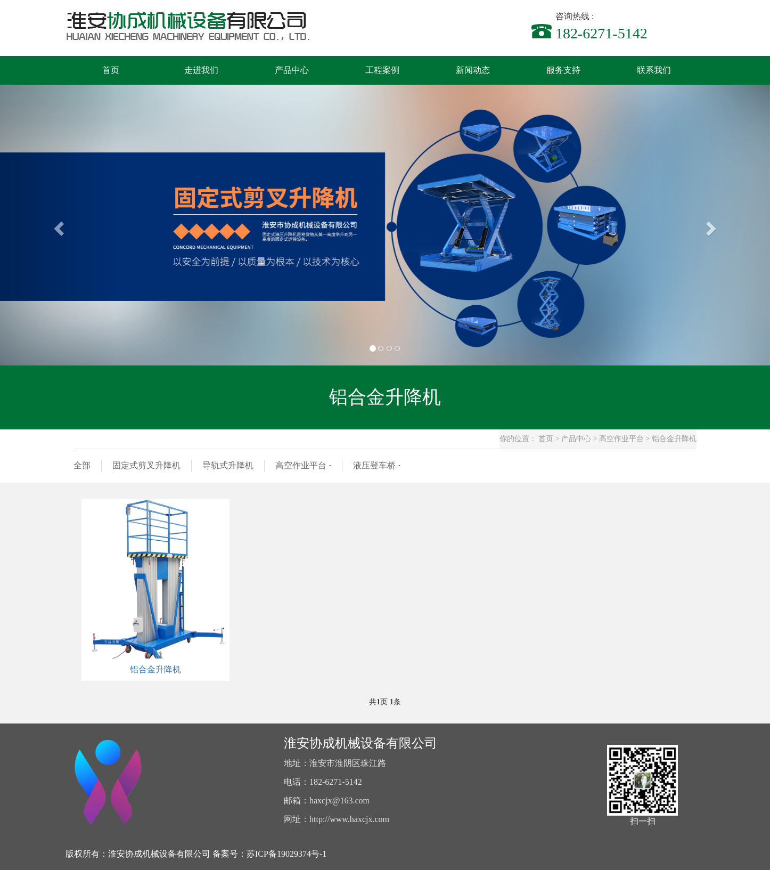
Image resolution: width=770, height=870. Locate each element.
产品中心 (576, 439)
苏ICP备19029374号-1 (286, 853)
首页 (545, 439)
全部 (82, 465)
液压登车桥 (374, 465)
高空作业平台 (621, 439)
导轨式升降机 (227, 465)
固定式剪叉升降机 (146, 465)
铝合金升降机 (155, 669)
